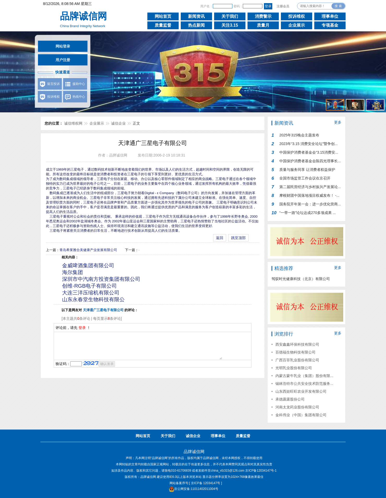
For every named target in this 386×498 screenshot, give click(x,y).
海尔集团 (72, 272)
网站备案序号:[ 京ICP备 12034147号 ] (196, 483)
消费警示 (263, 16)
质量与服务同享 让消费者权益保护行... (307, 170)
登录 (82, 328)
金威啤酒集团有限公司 (88, 265)
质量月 (263, 25)
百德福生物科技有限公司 (295, 352)
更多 (337, 122)
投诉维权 (296, 16)
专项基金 (330, 25)
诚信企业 (118, 123)
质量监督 (163, 25)
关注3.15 (229, 25)
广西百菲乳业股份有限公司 (297, 360)
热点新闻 (196, 25)
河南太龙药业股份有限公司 (297, 407)
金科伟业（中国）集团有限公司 (301, 415)
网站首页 (163, 16)
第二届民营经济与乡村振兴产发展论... (310, 187)
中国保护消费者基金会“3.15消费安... (308, 152)
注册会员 (283, 6)
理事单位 (330, 16)
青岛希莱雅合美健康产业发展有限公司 (88, 250)
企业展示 (296, 25)
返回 (219, 238)
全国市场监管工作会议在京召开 (304, 178)
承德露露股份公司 (290, 399)
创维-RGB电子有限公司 (89, 286)
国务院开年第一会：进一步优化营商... (310, 204)
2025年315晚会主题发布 (299, 135)
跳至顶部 (238, 238)
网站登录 (63, 46)
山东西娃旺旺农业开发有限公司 (301, 391)
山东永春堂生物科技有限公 (93, 299)
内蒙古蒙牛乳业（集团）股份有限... (304, 376)
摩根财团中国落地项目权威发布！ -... (309, 195)
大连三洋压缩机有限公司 (90, 293)
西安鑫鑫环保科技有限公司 (297, 344)
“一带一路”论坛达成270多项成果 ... (307, 213)
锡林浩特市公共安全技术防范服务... (304, 383)
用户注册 (63, 60)
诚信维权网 (73, 123)
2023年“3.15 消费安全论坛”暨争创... (308, 144)
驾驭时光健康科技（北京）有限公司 (301, 279)
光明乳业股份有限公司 (293, 368)
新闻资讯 (196, 16)
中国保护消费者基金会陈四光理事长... (310, 161)
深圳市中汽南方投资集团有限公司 (101, 279)
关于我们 (229, 16)
